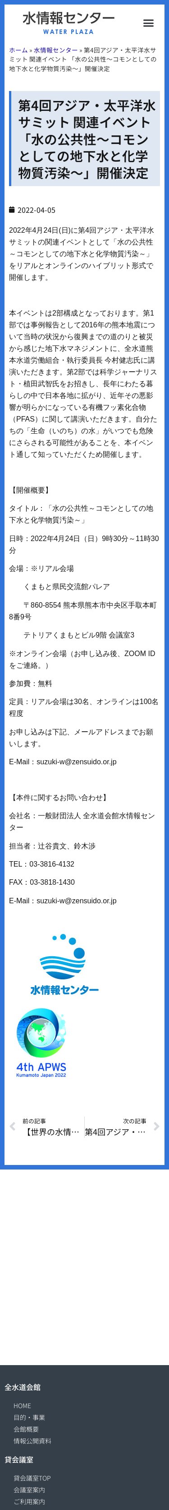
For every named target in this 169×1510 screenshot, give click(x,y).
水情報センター (56, 49)
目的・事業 (29, 1417)
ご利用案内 (29, 1501)
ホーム (18, 49)
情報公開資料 (32, 1440)
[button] (148, 22)
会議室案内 (29, 1489)
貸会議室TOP (32, 1477)
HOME (22, 1405)
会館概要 (26, 1428)
